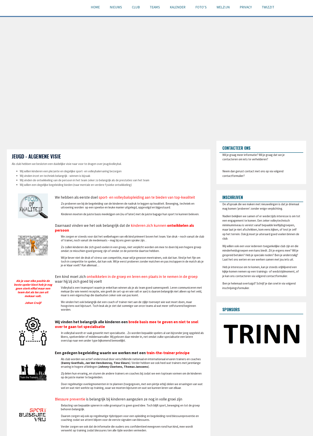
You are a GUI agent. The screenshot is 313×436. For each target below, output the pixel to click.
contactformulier (233, 176)
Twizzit (268, 7)
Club (136, 7)
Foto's (201, 7)
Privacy (246, 7)
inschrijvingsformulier (235, 288)
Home (95, 7)
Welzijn (223, 7)
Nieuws (116, 7)
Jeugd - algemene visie (36, 156)
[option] (261, 334)
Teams (155, 7)
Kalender (177, 7)
